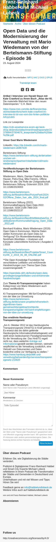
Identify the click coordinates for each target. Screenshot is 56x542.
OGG (42, 77)
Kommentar (9, 397)
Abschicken (46, 443)
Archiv (18, 24)
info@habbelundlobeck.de (38, 487)
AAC (35, 77)
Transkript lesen (28, 83)
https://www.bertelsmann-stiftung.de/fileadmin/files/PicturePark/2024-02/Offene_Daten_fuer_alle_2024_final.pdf (26, 195)
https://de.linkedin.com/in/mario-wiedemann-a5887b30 (25, 146)
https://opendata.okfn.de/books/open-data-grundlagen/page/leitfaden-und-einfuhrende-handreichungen (26, 276)
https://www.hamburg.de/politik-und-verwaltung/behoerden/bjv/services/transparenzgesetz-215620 (27, 357)
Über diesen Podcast (34, 24)
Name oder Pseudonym (15, 385)
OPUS (49, 77)
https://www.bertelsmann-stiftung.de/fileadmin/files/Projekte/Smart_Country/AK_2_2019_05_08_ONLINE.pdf (28, 252)
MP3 (29, 77)
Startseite (8, 24)
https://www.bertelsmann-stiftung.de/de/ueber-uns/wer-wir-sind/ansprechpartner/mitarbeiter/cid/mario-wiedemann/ (27, 159)
